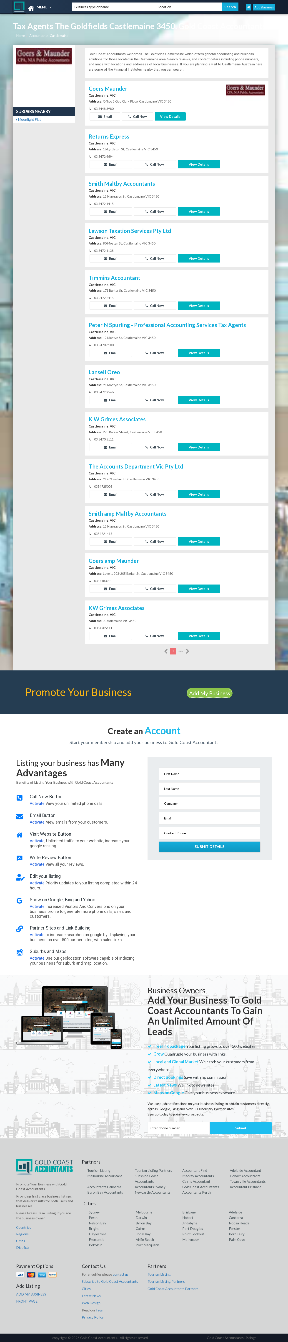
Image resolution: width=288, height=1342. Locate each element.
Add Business (264, 7)
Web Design (91, 1303)
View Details (170, 116)
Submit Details (210, 846)
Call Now (137, 116)
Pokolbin (95, 1245)
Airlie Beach (145, 1239)
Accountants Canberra (104, 1187)
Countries (23, 1227)
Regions (22, 1234)
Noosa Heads (239, 1223)
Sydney (94, 1212)
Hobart (187, 1218)
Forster (234, 1228)
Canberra (236, 1218)
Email (105, 116)
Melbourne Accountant (104, 1176)
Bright (94, 1228)
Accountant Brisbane (245, 1187)
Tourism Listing (98, 1170)
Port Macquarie (148, 1245)
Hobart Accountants (245, 1176)
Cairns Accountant (196, 1181)
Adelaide (235, 1212)
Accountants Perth (196, 1192)
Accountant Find (194, 1170)
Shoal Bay (143, 1234)
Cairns (140, 1228)
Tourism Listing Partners (153, 1170)
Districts (23, 1247)
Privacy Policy (93, 1317)
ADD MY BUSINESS (31, 1294)
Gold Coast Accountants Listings (231, 1338)
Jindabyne (189, 1223)
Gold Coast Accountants (200, 1187)
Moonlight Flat (28, 119)
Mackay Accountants (198, 1176)
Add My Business (209, 693)
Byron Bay (144, 1223)
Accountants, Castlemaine (48, 35)
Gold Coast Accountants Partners (173, 1289)
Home (20, 35)
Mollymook (190, 1239)
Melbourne (144, 1212)
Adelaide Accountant (245, 1170)
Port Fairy (237, 1234)
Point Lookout (193, 1234)
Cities (20, 1241)
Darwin (141, 1218)
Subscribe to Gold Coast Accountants (110, 1281)
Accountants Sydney (150, 1187)
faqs (99, 1310)
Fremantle (96, 1239)
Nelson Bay (97, 1223)
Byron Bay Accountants (105, 1192)
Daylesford (97, 1234)
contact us (120, 1274)
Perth (93, 1218)
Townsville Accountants (248, 1181)
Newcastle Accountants (152, 1192)
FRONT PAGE (27, 1301)
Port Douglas (192, 1228)
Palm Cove (237, 1239)
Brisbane (189, 1212)
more (184, 651)
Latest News (91, 1296)
